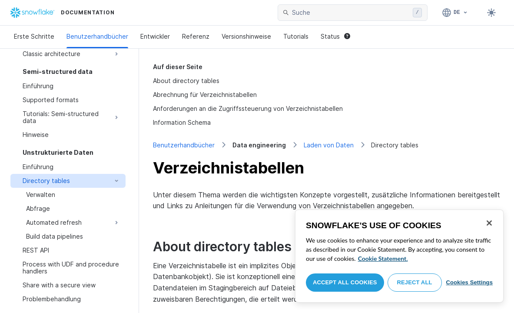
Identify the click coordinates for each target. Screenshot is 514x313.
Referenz (195, 36)
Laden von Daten (329, 145)
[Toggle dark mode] (491, 12)
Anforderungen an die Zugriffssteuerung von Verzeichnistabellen (248, 108)
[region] (399, 256)
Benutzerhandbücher (97, 36)
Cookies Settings (469, 282)
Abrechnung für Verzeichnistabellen (205, 94)
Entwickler (155, 36)
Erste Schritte (34, 36)
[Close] (489, 223)
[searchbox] (350, 12)
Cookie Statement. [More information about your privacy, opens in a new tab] (383, 258)
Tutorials (295, 36)
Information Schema (182, 122)
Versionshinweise (246, 36)
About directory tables (186, 80)
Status (335, 36)
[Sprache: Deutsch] (455, 12)
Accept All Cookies (345, 282)
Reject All (414, 282)
